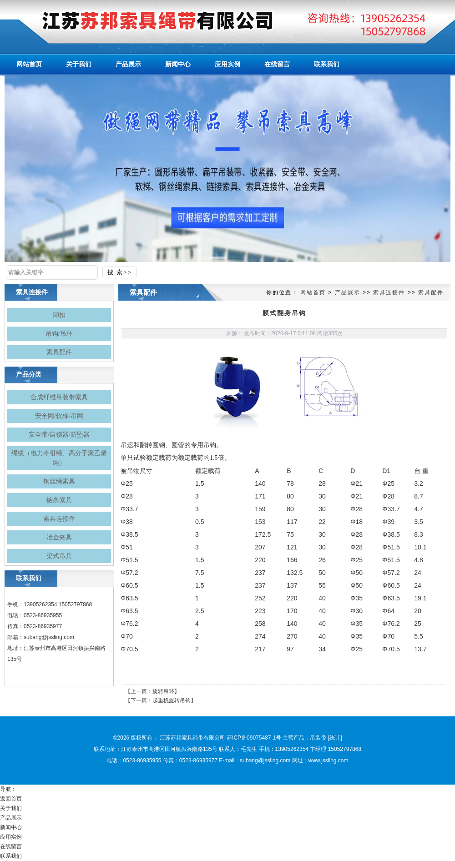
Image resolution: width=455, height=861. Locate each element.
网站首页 (313, 292)
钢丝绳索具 (59, 481)
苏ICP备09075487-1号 (254, 738)
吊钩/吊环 (59, 333)
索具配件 (59, 352)
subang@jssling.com (49, 637)
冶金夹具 (59, 537)
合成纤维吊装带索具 (59, 397)
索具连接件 (59, 518)
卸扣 (59, 315)
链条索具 (59, 500)
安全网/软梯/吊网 (59, 416)
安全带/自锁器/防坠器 (59, 434)
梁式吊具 (59, 556)
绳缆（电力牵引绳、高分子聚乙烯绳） (59, 458)
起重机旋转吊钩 (171, 700)
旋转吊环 (163, 691)
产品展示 (347, 292)
